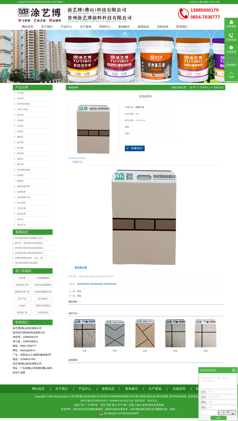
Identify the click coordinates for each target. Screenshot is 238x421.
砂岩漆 (20, 148)
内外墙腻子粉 (23, 197)
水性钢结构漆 (23, 170)
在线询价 (135, 148)
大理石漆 (21, 208)
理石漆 (20, 164)
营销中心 (104, 26)
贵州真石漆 (149, 396)
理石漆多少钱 (22, 285)
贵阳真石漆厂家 (22, 292)
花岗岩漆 (21, 214)
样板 (79, 291)
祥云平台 (129, 400)
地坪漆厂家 (22, 312)
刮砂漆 (20, 153)
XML (218, 2)
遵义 (114, 404)
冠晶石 (20, 131)
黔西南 (160, 404)
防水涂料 (21, 203)
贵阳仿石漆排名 (43, 305)
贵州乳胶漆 (162, 396)
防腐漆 (20, 175)
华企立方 (152, 400)
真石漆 (20, 142)
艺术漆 (20, 93)
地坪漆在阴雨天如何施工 (26, 263)
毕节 (120, 404)
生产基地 (85, 26)
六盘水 (138, 404)
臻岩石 (20, 137)
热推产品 (79, 404)
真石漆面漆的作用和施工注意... (29, 238)
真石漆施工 (43, 298)
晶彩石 (20, 219)
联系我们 (182, 26)
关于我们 (47, 26)
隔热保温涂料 (23, 186)
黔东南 (152, 404)
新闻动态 (143, 26)
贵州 (103, 404)
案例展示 (124, 26)
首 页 (192, 87)
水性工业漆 (22, 109)
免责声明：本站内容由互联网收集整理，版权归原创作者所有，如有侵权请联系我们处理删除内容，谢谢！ (119, 409)
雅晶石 (20, 159)
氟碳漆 (20, 181)
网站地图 (203, 2)
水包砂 (20, 120)
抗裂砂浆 (21, 192)
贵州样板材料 (83, 284)
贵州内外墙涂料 (177, 396)
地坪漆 (20, 115)
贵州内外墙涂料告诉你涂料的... (29, 248)
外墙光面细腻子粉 (43, 292)
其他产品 (21, 225)
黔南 (145, 404)
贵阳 (108, 404)
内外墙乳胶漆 (23, 104)
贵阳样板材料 (96, 284)
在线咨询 (162, 26)
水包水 (20, 126)
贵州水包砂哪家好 (43, 285)
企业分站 (193, 2)
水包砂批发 (43, 312)
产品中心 (66, 26)
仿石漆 (20, 98)
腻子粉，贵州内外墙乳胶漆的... (29, 243)
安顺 (131, 404)
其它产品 (22, 298)
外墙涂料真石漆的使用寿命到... (29, 253)
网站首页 (27, 26)
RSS (212, 2)
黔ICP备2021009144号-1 (94, 400)
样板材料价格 (110, 284)
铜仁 (125, 404)
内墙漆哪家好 (43, 278)
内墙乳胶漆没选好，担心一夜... (29, 258)
